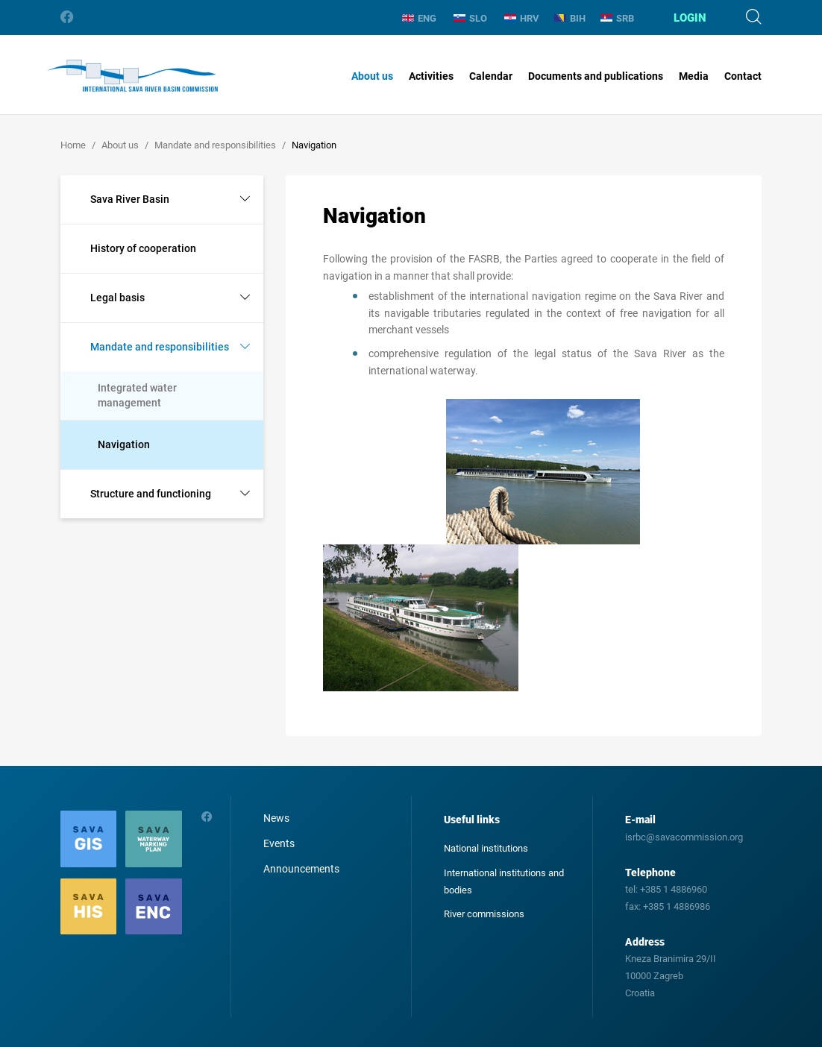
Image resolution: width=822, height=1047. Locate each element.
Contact (743, 76)
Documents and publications (595, 76)
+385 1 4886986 (676, 906)
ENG (419, 18)
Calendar (490, 76)
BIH (570, 18)
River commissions (484, 913)
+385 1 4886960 (673, 889)
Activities (431, 76)
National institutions (486, 848)
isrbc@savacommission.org (684, 837)
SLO (470, 18)
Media (694, 76)
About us (372, 76)
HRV (521, 18)
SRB (617, 18)
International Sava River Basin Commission (132, 76)
